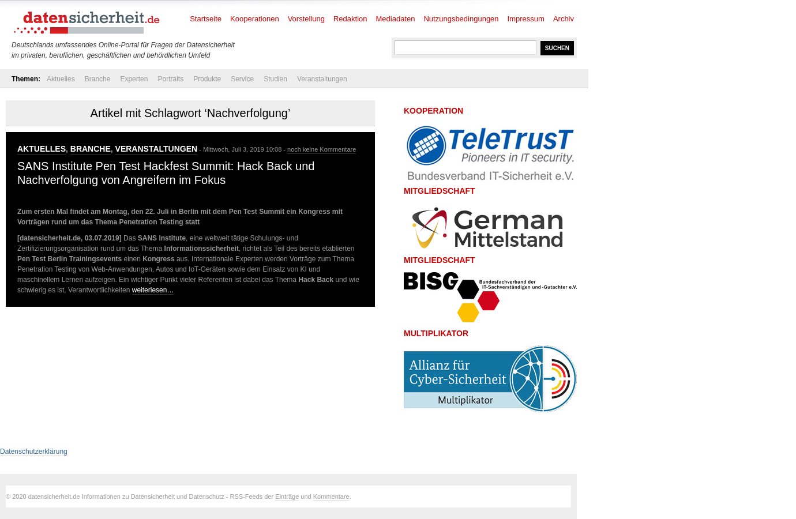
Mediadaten (395, 18)
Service (242, 79)
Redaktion (350, 18)
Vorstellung (306, 18)
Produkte (207, 79)
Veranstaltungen (322, 79)
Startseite (205, 18)
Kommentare (331, 496)
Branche (98, 79)
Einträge (287, 496)
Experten (134, 79)
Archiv (563, 18)
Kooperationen (254, 18)
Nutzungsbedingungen (460, 18)
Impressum (526, 18)
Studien (275, 79)
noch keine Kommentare (321, 149)
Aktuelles (61, 79)
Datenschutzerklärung (33, 451)
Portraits (170, 79)
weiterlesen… (153, 290)
